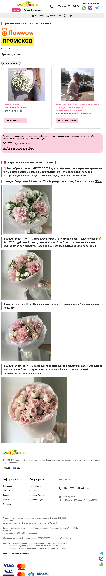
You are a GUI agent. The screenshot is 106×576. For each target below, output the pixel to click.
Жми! (98, 181)
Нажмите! (9, 307)
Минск (16, 10)
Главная (4, 49)
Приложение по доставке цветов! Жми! (27, 23)
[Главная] (14, 455)
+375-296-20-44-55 (65, 6)
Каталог (38, 15)
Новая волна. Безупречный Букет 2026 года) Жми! (66, 245)
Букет (16, 468)
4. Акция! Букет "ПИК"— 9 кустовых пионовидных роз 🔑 (46, 365)
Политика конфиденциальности (16, 553)
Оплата (6, 500)
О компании (7, 486)
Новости (6, 495)
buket (7, 468)
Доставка (7, 504)
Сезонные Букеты (36, 495)
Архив (11, 49)
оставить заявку (17, 120)
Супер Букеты (35, 486)
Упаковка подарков (37, 500)
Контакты (54, 15)
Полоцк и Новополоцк (32, 10)
